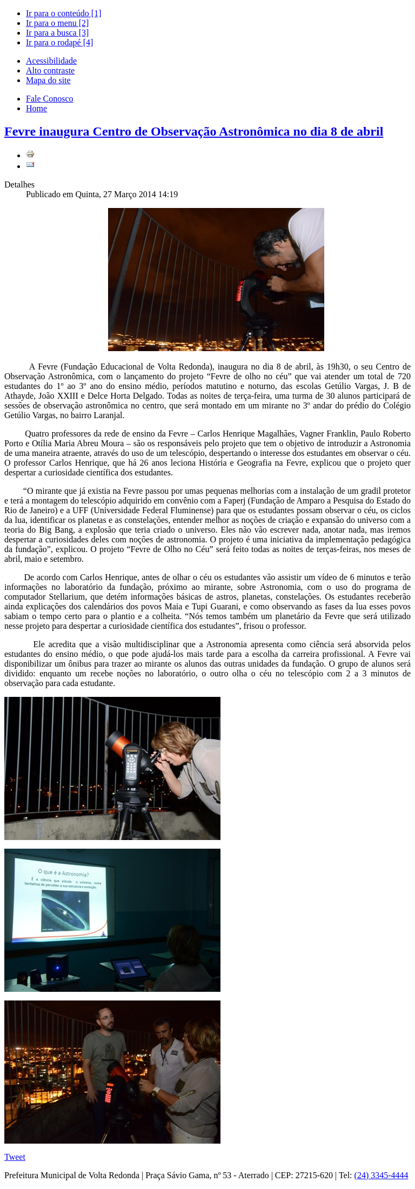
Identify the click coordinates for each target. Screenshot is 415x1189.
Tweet (14, 1156)
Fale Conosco (49, 98)
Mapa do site (48, 80)
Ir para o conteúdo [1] (64, 13)
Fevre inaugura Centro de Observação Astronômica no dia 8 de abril (193, 131)
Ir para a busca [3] (57, 32)
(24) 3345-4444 (381, 1175)
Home (36, 108)
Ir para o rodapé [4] (59, 42)
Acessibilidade (51, 60)
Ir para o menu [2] (57, 23)
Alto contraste (50, 70)
